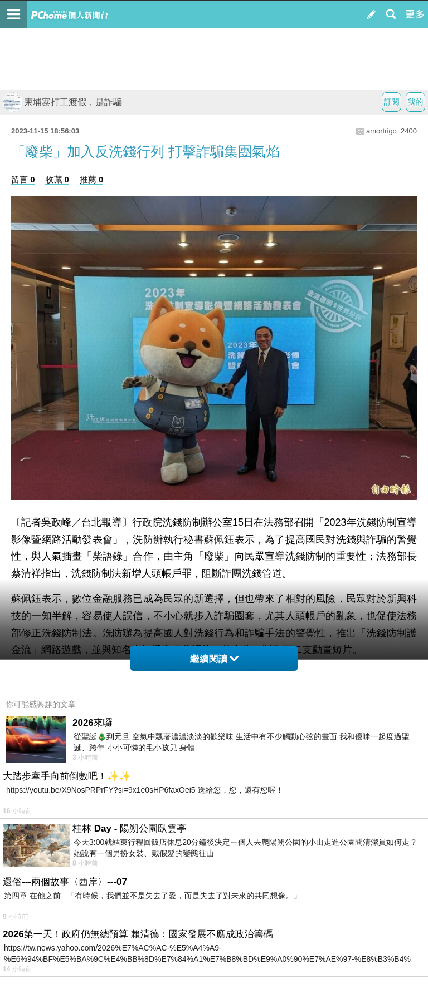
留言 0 (23, 179)
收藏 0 (57, 179)
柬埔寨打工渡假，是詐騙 (62, 102)
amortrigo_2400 (391, 131)
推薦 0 (92, 179)
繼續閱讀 (214, 658)
